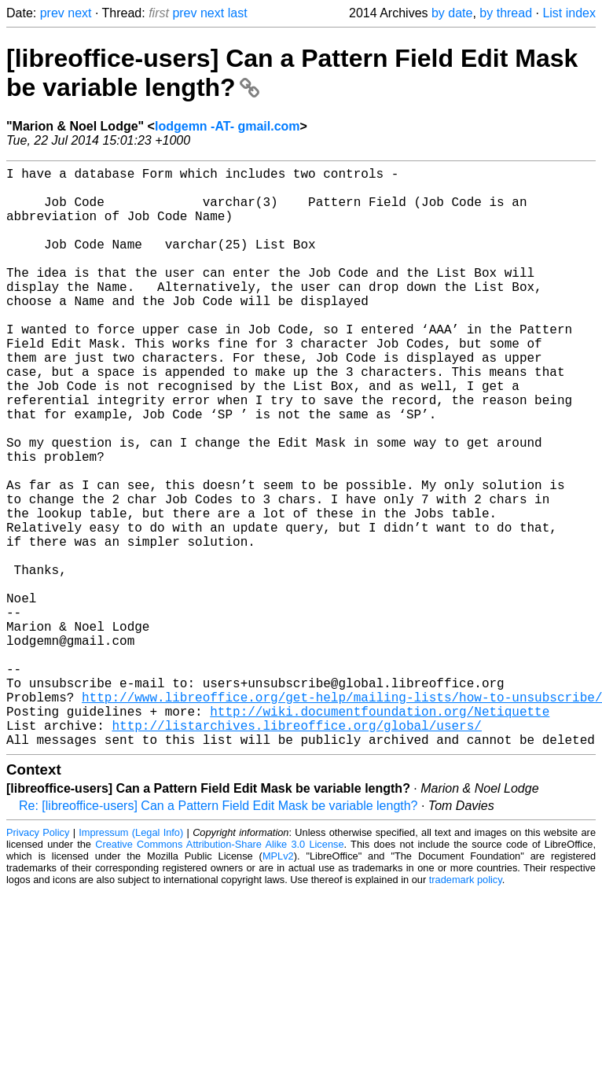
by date (451, 13)
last (238, 13)
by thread (505, 13)
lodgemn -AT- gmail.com (227, 126)
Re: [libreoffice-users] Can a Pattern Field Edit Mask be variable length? (218, 934)
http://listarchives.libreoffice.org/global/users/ (296, 851)
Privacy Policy (37, 961)
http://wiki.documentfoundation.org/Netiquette (379, 833)
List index (569, 13)
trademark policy (465, 1008)
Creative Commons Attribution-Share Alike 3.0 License (219, 973)
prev (52, 13)
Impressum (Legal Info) (131, 961)
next (79, 13)
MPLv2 (278, 985)
